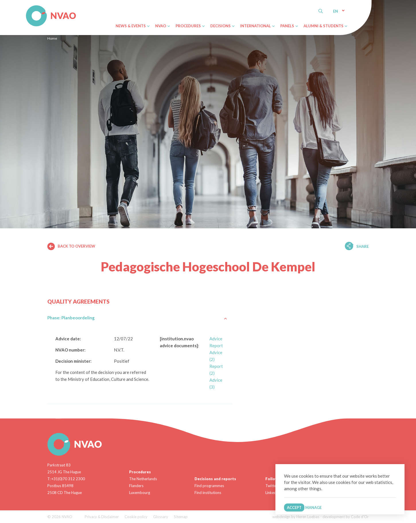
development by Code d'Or (345, 516)
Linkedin (272, 492)
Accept (294, 507)
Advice (215, 338)
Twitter (271, 485)
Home (52, 38)
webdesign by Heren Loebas (295, 516)
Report (216, 345)
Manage (313, 507)
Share (362, 246)
